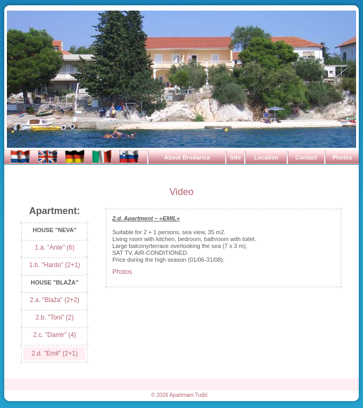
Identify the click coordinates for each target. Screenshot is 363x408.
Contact (306, 157)
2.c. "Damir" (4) (54, 335)
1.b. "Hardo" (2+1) (54, 265)
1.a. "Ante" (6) (55, 247)
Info (235, 157)
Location (266, 157)
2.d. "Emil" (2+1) (55, 353)
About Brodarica (187, 157)
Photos (342, 157)
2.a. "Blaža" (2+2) (54, 300)
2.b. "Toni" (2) (55, 317)
